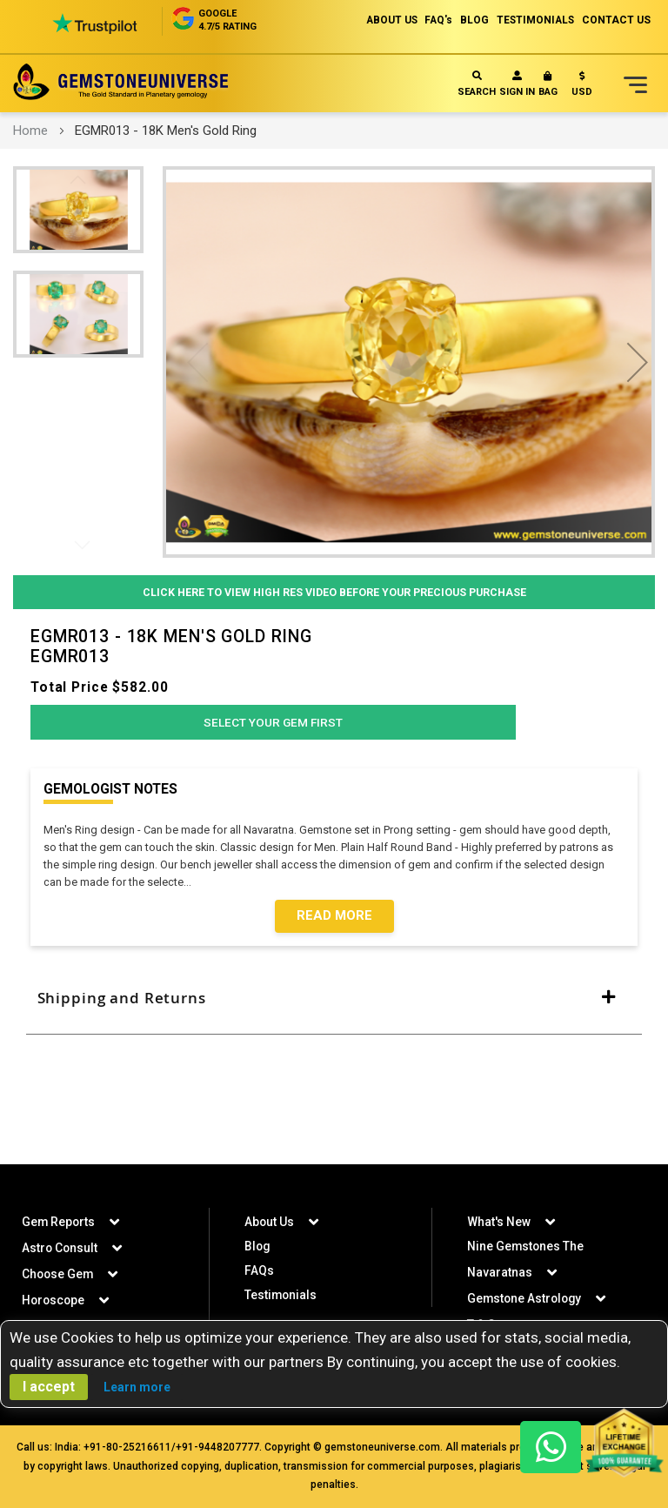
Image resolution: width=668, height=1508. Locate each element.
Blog (257, 1246)
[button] (582, 87)
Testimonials (281, 1295)
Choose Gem (59, 1274)
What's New (499, 1222)
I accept (49, 1386)
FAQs (259, 1270)
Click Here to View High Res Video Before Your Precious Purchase (334, 592)
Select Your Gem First (273, 726)
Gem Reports (59, 1222)
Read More (334, 920)
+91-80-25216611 (127, 1447)
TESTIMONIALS (533, 20)
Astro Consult (60, 1248)
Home (30, 130)
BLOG (470, 20)
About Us (269, 1222)
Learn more (137, 1387)
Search (477, 83)
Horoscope (54, 1300)
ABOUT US (383, 20)
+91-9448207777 (217, 1447)
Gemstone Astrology (526, 1298)
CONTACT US (616, 20)
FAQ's (432, 20)
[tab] (334, 1005)
